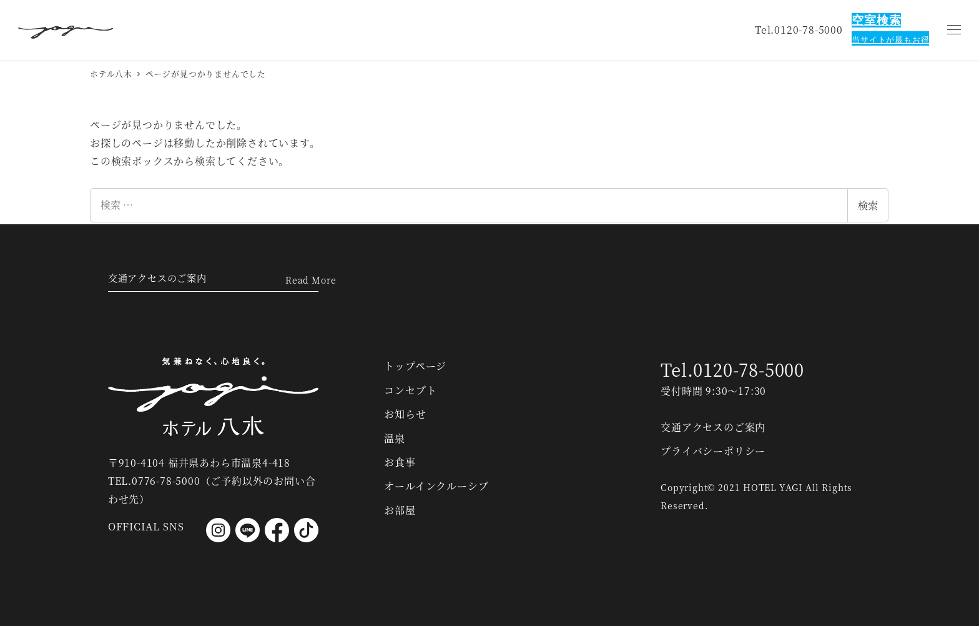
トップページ (415, 366)
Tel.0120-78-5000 (732, 369)
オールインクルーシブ (436, 486)
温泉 (394, 438)
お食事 (399, 462)
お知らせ (405, 414)
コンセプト (410, 390)
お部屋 (399, 510)
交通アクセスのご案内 (160, 276)
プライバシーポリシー (713, 451)
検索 (868, 205)
